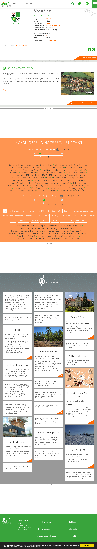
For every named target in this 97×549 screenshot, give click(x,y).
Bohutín (21, 165)
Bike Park (35, 220)
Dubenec (52, 167)
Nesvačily (16, 177)
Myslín (45, 175)
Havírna (74, 167)
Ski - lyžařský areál (54, 211)
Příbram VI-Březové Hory (37, 183)
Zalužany (53, 190)
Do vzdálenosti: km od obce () (38, 196)
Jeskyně (92, 216)
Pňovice (64, 177)
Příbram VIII (66, 183)
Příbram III (57, 180)
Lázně (13, 220)
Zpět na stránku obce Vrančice (86, 103)
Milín (28, 175)
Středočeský (50, 19)
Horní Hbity (35, 170)
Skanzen (66, 211)
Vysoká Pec (13, 190)
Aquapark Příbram (54, 225)
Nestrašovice (81, 175)
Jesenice (76, 170)
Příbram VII (54, 183)
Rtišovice (11, 185)
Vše (5, 211)
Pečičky (56, 177)
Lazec (67, 172)
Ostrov (35, 177)
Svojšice (26, 188)
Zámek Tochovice (21, 225)
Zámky (46, 216)
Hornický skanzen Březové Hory (63, 228)
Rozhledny (29, 216)
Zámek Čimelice (72, 236)
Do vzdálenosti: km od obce (41, 149)
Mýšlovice (18, 45)
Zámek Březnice (26, 228)
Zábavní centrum (67, 220)
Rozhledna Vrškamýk (27, 236)
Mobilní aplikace (72, 529)
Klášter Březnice (41, 228)
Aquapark (32, 211)
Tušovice (80, 188)
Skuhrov (29, 185)
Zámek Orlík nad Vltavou (54, 233)
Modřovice (36, 175)
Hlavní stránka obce (90, 58)
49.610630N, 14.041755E (53, 25)
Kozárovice (51, 172)
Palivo (42, 177)
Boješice (30, 165)
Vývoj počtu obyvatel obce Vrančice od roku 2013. (18, 90)
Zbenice (70, 190)
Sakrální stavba (81, 220)
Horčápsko (14, 170)
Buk (55, 165)
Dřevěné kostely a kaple (69, 216)
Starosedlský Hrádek (64, 185)
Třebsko (71, 188)
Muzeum (55, 220)
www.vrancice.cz (51, 40)
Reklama (72, 522)
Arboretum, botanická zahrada (12, 216)
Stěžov (77, 185)
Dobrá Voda (35, 167)
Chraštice (14, 167)
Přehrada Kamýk (78, 231)
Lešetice (82, 172)
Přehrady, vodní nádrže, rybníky (83, 211)
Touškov (62, 188)
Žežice (78, 190)
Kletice (33, 172)
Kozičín (61, 172)
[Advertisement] (48, 123)
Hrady (39, 216)
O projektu (46, 522)
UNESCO (42, 211)
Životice (24, 45)
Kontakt (72, 536)
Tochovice (54, 188)
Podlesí (80, 177)
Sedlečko (20, 185)
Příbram (48, 23)
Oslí (29, 177)
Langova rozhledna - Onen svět (51, 236)
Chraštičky (23, 167)
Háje (67, 167)
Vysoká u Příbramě (28, 190)
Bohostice (13, 165)
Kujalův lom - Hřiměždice (68, 238)
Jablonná (57, 170)
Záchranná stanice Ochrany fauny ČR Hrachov (37, 238)
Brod (50, 165)
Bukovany (63, 165)
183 (47, 36)
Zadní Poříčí (42, 190)
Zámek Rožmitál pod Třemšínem (55, 231)
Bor (36, 165)
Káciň (83, 170)
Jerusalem (67, 170)
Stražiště (85, 185)
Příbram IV (68, 180)
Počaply (72, 177)
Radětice (76, 183)
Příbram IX (79, 180)
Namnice (62, 175)
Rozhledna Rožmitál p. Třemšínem (25, 231)
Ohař (24, 177)
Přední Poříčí (17, 180)
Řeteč (83, 183)
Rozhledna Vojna (38, 225)
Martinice (21, 175)
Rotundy (83, 216)
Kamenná (14, 172)
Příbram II (47, 180)
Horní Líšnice (46, 170)
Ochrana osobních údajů (46, 536)
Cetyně (77, 165)
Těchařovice (36, 188)
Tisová (45, 188)
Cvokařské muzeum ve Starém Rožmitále (25, 233)
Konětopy (41, 172)
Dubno (61, 167)
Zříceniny (55, 216)
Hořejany (24, 170)
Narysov (71, 175)
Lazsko (74, 172)
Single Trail (44, 220)
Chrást (84, 165)
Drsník (44, 167)
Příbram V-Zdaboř (17, 183)
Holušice (82, 167)
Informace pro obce (46, 529)
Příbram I (37, 180)
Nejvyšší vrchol (23, 220)
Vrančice (42, 10)
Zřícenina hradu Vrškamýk (78, 233)
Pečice (49, 177)
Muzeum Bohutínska (73, 225)
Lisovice (12, 175)
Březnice (43, 165)
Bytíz (71, 165)
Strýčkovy (17, 188)
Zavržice (61, 190)
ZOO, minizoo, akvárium (17, 211)
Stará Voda (49, 185)
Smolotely (39, 185)
